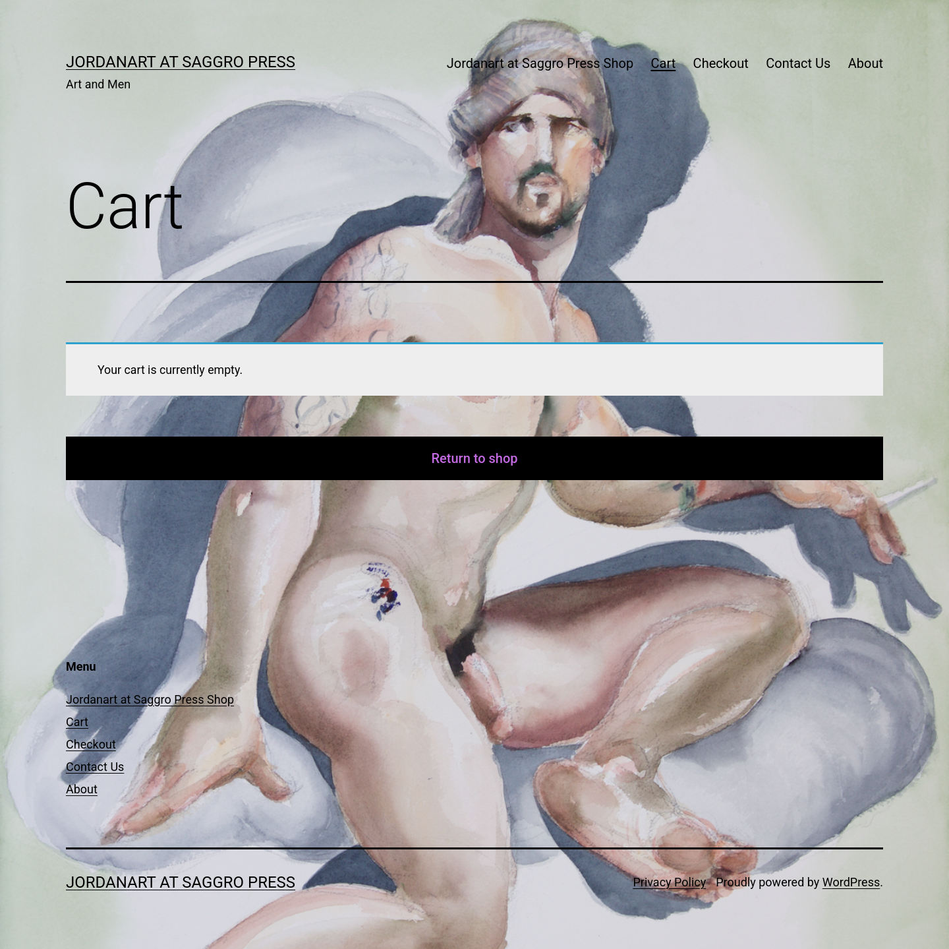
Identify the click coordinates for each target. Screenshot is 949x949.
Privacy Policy (669, 882)
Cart (663, 63)
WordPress (851, 882)
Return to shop (475, 458)
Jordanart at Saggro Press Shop (540, 63)
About (865, 63)
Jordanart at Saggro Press (180, 62)
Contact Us (798, 63)
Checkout (721, 63)
